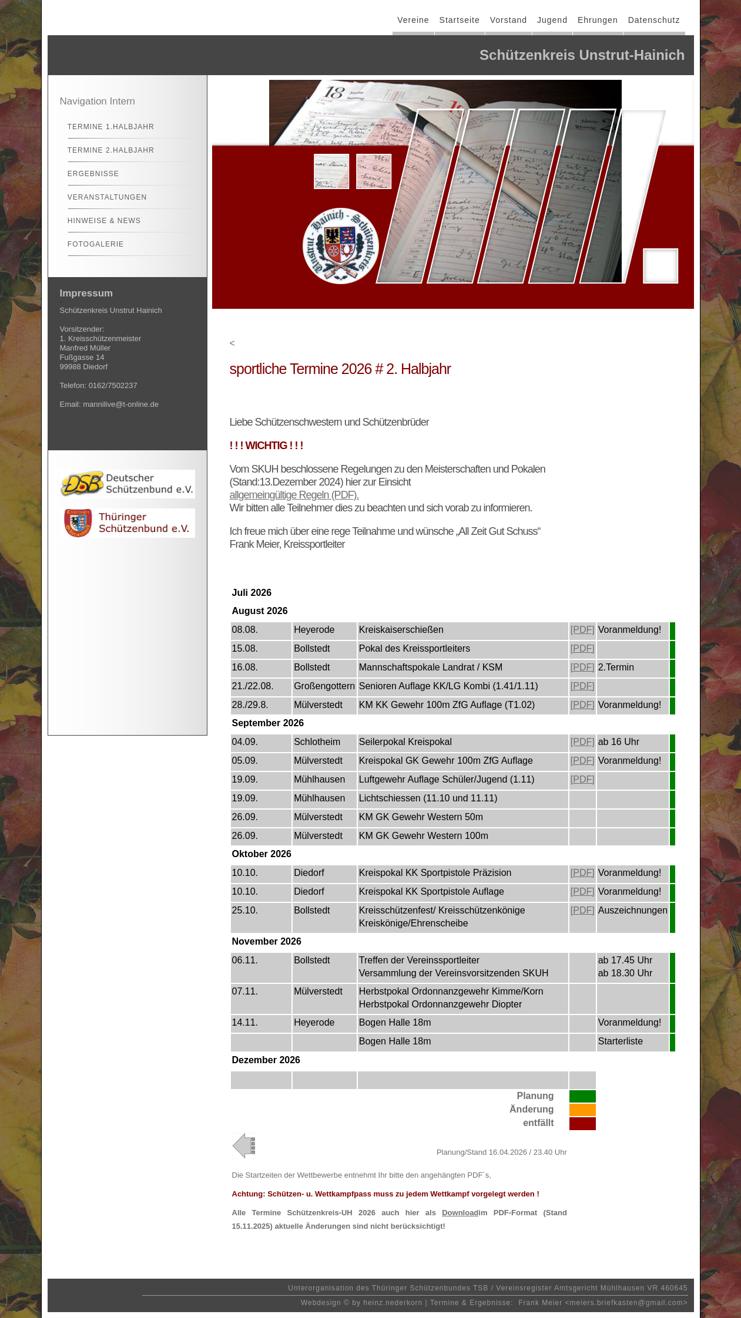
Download (460, 1212)
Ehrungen (598, 20)
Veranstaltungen (102, 197)
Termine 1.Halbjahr (106, 127)
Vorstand (508, 20)
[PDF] (583, 630)
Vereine (413, 20)
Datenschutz (654, 20)
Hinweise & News (99, 221)
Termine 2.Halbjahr (106, 150)
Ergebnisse (88, 174)
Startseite (460, 20)
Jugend (552, 20)
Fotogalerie (91, 244)
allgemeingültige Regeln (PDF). (294, 495)
